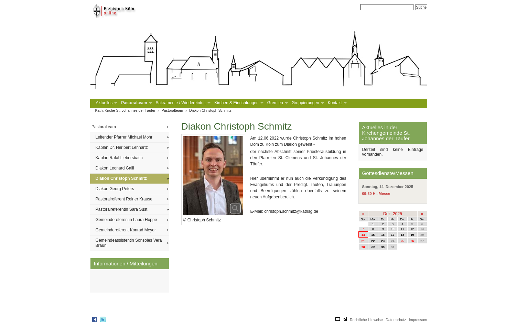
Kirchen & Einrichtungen (238, 103)
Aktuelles (106, 103)
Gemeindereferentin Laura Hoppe (126, 219)
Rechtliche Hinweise (366, 320)
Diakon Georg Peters (115, 188)
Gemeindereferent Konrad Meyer (126, 230)
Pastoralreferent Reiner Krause (124, 199)
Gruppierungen (307, 103)
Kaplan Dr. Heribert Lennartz (122, 147)
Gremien (277, 103)
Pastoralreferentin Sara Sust (122, 209)
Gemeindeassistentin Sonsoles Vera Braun (129, 243)
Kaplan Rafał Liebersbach (119, 157)
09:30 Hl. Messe (376, 193)
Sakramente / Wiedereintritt (182, 103)
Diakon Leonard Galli (115, 168)
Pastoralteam (135, 103)
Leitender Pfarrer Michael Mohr (124, 137)
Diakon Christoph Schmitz (210, 110)
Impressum (418, 320)
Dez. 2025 (392, 213)
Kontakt (336, 103)
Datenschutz (396, 320)
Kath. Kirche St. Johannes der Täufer (125, 110)
